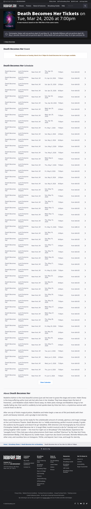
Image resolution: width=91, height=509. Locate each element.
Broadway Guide (54, 6)
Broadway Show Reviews (68, 471)
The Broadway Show (64, 1)
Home (5, 444)
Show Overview (9, 42)
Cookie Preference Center (33, 495)
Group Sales (83, 1)
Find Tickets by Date (41, 461)
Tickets (28, 6)
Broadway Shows (13, 444)
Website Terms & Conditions (30, 493)
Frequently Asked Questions (29, 463)
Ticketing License (72, 493)
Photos (52, 469)
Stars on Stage (41, 471)
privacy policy (46, 498)
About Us (80, 459)
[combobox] (77, 6)
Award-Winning (41, 478)
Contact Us (7, 462)
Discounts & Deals (40, 484)
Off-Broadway (41, 481)
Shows (21, 6)
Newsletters (66, 459)
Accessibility (80, 464)
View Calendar (45, 382)
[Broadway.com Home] (10, 5)
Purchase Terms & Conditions (45, 493)
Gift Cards (74, 1)
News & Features (39, 6)
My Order (53, 1)
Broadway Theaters (66, 465)
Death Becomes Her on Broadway (31, 444)
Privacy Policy (18, 493)
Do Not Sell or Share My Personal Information (52, 495)
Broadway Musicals (40, 465)
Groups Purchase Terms (60, 493)
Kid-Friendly (40, 473)
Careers (79, 462)
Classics (39, 476)
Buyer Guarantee (82, 467)
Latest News (54, 464)
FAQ (63, 6)
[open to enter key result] (85, 6)
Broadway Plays (41, 468)
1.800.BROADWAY (14, 1)
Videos (52, 467)
